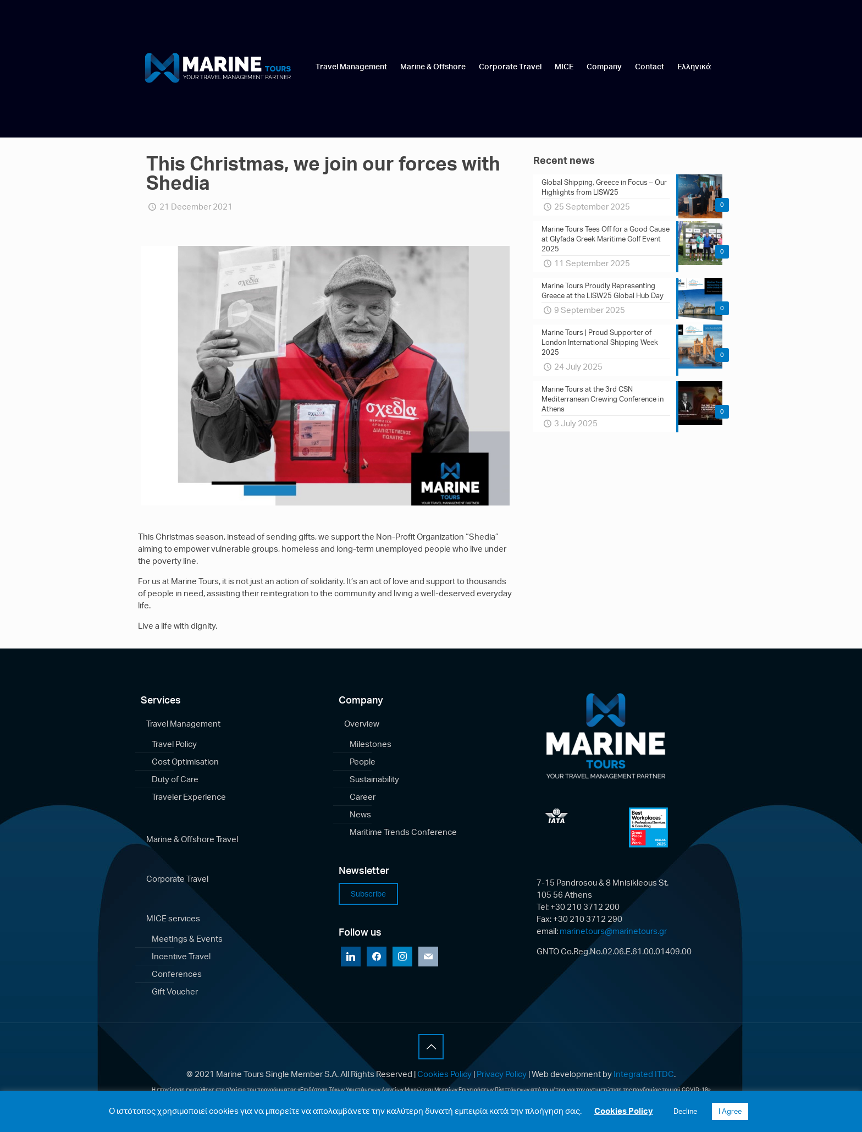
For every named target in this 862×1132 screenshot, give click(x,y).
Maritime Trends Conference (403, 832)
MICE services (173, 918)
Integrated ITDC (644, 1074)
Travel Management (183, 723)
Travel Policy (174, 744)
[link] (351, 91)
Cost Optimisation (185, 761)
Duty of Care (175, 779)
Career (362, 797)
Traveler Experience (189, 797)
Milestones (370, 744)
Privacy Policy (502, 1074)
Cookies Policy (444, 1074)
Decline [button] (685, 1111)
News (360, 814)
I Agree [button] (730, 1111)
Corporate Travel (177, 878)
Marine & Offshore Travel (192, 839)
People (362, 761)
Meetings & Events (187, 938)
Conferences (177, 974)
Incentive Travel (181, 956)
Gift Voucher (175, 991)
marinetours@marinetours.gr (613, 931)
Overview (361, 723)
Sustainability (374, 779)
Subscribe (368, 893)
